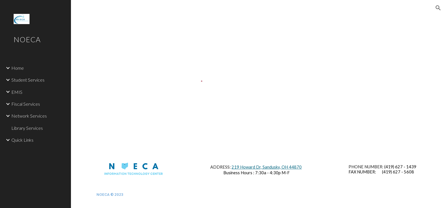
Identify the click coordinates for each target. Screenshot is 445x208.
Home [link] (17, 68)
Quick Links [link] (22, 140)
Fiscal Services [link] (25, 104)
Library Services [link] (27, 128)
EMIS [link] (16, 92)
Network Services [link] (29, 115)
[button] (438, 8)
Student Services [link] (28, 79)
